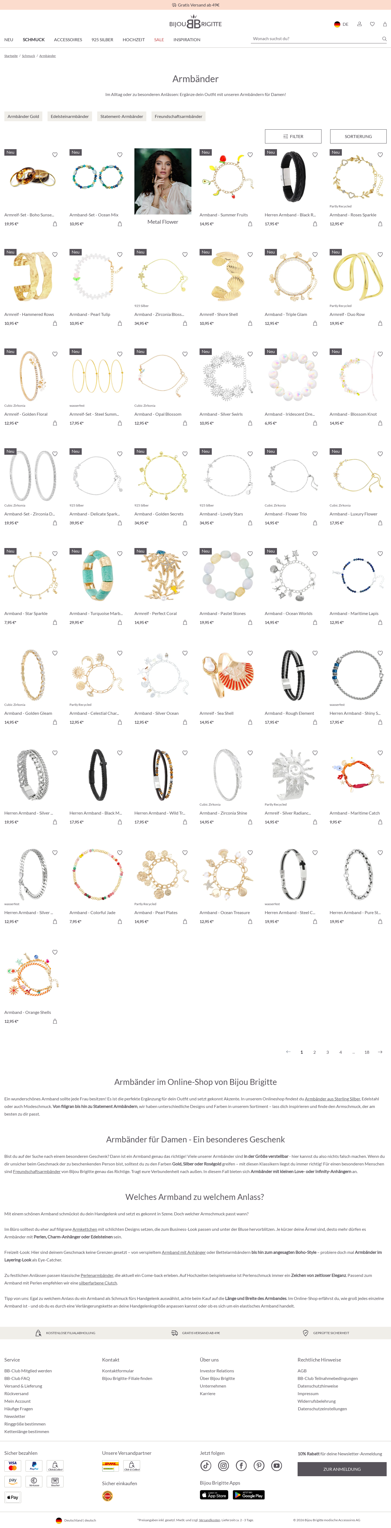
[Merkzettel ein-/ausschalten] (54, 154)
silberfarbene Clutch (98, 1282)
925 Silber (102, 39)
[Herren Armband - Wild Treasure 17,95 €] (162, 788)
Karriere (207, 1393)
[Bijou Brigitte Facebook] (241, 1465)
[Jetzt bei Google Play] (249, 1494)
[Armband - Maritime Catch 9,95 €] (358, 788)
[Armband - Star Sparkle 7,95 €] (32, 589)
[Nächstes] (380, 1052)
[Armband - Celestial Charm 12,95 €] (98, 688)
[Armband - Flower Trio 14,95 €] (293, 489)
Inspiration (187, 39)
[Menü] (293, 136)
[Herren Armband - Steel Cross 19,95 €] (293, 888)
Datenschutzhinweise (318, 1385)
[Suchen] (384, 38)
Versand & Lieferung (23, 1385)
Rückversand (16, 1393)
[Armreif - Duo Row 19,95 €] (358, 290)
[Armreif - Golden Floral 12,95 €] (32, 389)
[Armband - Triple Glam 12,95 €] (293, 290)
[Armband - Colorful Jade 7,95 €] (98, 888)
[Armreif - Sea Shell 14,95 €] (228, 688)
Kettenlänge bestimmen (26, 1431)
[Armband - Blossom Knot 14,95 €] (358, 389)
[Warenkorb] (385, 24)
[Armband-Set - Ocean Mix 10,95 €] (98, 190)
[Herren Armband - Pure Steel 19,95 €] (358, 888)
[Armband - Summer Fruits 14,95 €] (228, 190)
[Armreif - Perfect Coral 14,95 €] (162, 589)
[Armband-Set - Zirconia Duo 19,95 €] (32, 489)
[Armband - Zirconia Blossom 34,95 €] (162, 290)
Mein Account (17, 1401)
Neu (8, 39)
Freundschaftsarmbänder (37, 1171)
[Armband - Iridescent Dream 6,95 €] (293, 389)
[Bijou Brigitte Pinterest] (259, 1465)
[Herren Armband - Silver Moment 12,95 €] (32, 888)
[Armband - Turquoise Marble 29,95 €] (98, 589)
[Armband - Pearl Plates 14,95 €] (162, 888)
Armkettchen (84, 1229)
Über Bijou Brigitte (217, 1378)
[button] (359, 24)
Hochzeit (134, 39)
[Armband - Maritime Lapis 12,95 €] (358, 589)
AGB (302, 1370)
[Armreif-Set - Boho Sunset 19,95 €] (32, 190)
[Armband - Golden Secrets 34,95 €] (162, 489)
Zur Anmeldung (342, 1469)
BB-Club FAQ (17, 1378)
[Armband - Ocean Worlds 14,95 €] (293, 589)
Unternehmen (213, 1385)
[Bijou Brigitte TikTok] (206, 1465)
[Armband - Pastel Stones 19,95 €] (228, 589)
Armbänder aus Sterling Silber (332, 1098)
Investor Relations (217, 1370)
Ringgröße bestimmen (25, 1423)
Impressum (308, 1393)
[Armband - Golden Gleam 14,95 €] (32, 688)
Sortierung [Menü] (358, 136)
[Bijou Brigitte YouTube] (276, 1465)
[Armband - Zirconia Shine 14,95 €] (228, 788)
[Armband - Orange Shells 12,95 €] (32, 987)
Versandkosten (209, 1520)
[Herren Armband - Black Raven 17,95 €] (293, 190)
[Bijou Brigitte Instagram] (223, 1465)
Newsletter (14, 1416)
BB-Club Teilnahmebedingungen (328, 1378)
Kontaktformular (118, 1370)
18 (366, 1052)
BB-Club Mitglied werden (28, 1370)
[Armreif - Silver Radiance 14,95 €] (293, 788)
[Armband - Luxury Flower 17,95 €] (358, 489)
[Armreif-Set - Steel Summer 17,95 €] (98, 389)
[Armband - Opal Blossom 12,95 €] (162, 389)
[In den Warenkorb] (54, 223)
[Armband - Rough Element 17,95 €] (293, 688)
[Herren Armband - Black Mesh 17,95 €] (98, 788)
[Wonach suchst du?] (319, 38)
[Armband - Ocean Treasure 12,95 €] (228, 888)
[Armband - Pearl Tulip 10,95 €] (98, 290)
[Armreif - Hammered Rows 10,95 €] (32, 290)
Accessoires (68, 39)
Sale (159, 39)
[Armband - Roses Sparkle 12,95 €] (358, 190)
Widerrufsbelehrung (317, 1401)
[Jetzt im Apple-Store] (214, 1494)
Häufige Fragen (18, 1408)
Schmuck (34, 39)
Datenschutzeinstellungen (322, 1408)
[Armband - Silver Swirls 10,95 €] (228, 389)
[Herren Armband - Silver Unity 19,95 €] (32, 788)
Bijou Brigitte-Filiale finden (127, 1378)
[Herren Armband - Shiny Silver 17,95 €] (358, 688)
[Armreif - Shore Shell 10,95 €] (228, 290)
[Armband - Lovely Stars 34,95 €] (228, 489)
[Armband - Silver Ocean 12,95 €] (162, 688)
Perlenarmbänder (97, 1275)
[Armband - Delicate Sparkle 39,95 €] (98, 489)
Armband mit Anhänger (184, 1252)
